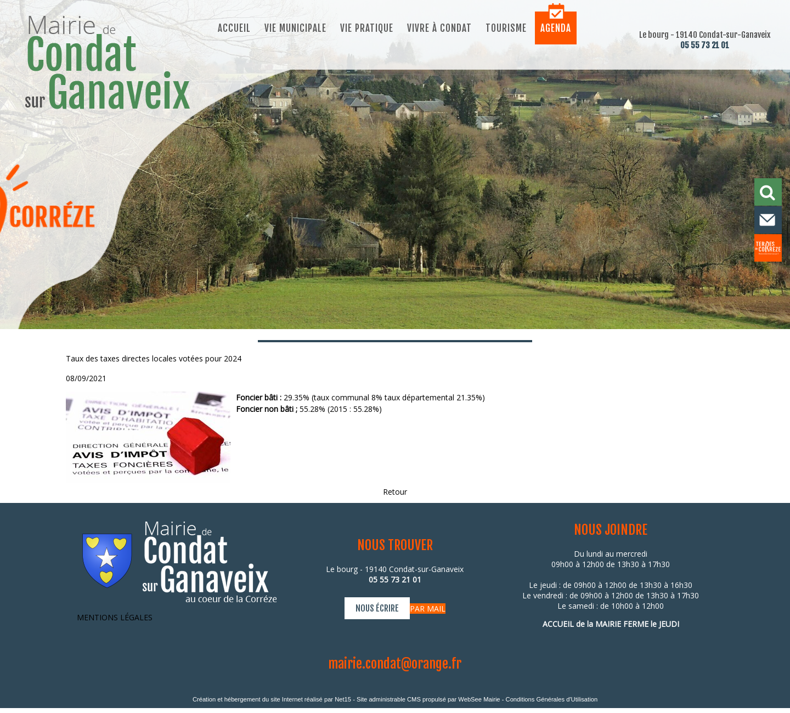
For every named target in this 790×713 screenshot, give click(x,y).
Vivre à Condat (439, 28)
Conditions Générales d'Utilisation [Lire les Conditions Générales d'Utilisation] (552, 699)
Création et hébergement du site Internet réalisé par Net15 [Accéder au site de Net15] (272, 699)
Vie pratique (366, 28)
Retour (395, 491)
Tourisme (506, 28)
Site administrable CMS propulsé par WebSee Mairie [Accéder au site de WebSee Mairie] (428, 699)
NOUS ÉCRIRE (377, 608)
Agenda (555, 28)
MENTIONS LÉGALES (115, 617)
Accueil (234, 28)
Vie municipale (295, 28)
